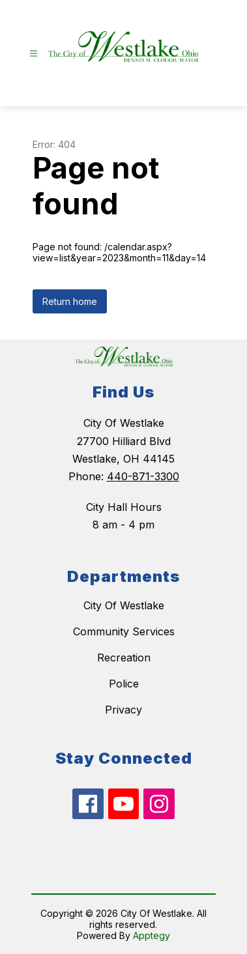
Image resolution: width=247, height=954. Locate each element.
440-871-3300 (143, 476)
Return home (69, 301)
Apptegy (151, 935)
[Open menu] (33, 53)
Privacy (123, 709)
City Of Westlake (123, 605)
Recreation (124, 657)
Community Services (124, 631)
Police (124, 683)
